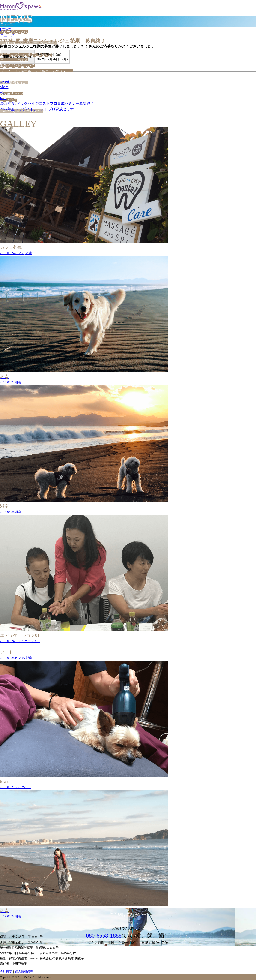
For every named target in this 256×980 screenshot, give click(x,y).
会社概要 (6, 971)
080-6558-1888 (104, 935)
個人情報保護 (24, 971)
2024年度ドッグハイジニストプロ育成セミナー (38, 109)
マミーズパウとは (14, 31)
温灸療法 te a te (13, 82)
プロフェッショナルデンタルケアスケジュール (36, 71)
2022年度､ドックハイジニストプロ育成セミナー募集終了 (47, 103)
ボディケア (8, 99)
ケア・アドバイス (14, 60)
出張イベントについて (17, 65)
